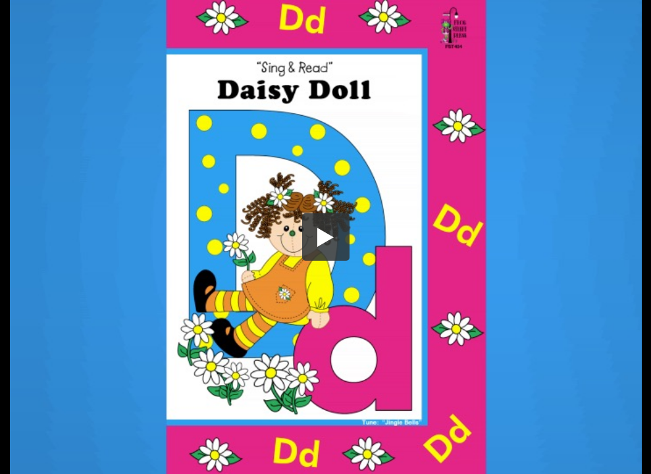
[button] (326, 237)
